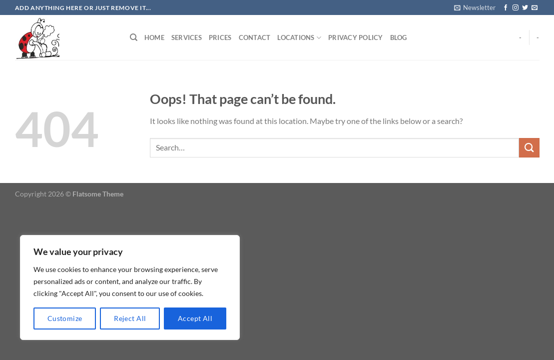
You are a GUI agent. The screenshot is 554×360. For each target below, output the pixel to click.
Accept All (195, 318)
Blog (398, 38)
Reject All (130, 318)
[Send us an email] (535, 8)
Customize (64, 318)
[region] (130, 287)
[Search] (133, 37)
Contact (255, 38)
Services (186, 38)
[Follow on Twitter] (525, 8)
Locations (299, 37)
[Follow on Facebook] (506, 8)
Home (154, 38)
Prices (220, 38)
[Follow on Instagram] (516, 8)
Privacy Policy (355, 38)
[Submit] (529, 148)
